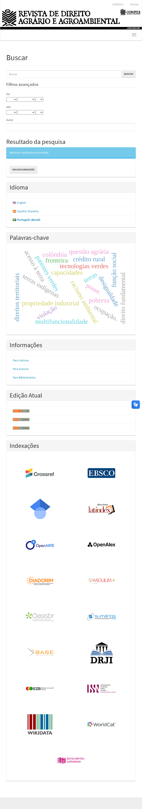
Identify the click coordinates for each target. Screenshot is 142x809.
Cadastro (117, 4)
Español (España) (27, 211)
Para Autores (21, 369)
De (8, 94)
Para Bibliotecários (24, 377)
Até (8, 107)
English (21, 202)
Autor (9, 120)
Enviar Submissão (23, 169)
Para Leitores (21, 360)
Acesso (134, 4)
